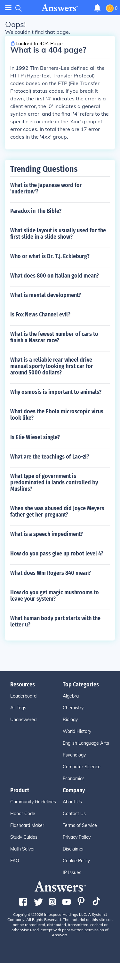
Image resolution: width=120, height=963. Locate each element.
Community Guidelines (33, 802)
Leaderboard (23, 696)
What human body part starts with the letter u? (55, 621)
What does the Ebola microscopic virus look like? (56, 414)
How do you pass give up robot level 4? (56, 553)
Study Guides (23, 837)
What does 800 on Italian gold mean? (54, 275)
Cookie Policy (76, 861)
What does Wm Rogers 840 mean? (50, 572)
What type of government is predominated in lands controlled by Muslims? (54, 482)
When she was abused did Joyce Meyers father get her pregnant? (57, 511)
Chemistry (73, 708)
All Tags (18, 708)
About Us (72, 802)
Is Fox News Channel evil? (40, 314)
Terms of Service (80, 825)
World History (77, 731)
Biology (70, 719)
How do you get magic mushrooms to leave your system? (54, 595)
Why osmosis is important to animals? (55, 391)
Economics (73, 778)
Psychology (74, 755)
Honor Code (22, 813)
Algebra (71, 696)
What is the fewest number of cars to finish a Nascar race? (54, 337)
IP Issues (72, 872)
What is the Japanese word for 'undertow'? (46, 188)
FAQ (14, 861)
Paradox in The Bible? (35, 210)
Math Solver (22, 849)
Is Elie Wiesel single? (35, 437)
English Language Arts (86, 743)
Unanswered (23, 719)
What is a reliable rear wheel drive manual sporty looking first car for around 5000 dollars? (51, 366)
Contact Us (74, 813)
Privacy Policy (77, 837)
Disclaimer (73, 849)
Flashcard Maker (27, 825)
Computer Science (81, 767)
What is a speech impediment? (46, 534)
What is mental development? (45, 295)
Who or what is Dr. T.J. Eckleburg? (50, 256)
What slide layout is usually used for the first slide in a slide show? (58, 233)
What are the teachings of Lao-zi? (49, 456)
